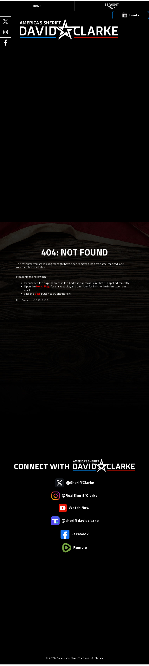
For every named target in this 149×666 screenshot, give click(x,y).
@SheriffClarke (74, 483)
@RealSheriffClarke (74, 496)
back (38, 294)
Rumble (74, 547)
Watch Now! (75, 508)
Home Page (43, 286)
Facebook (74, 534)
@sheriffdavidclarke (74, 521)
